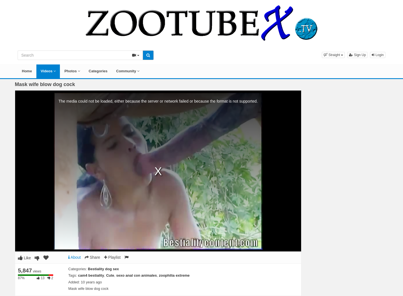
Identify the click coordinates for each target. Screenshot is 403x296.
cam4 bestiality (91, 275)
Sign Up (357, 55)
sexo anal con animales (136, 275)
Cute (110, 275)
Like (24, 258)
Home (27, 71)
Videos (48, 71)
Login (378, 55)
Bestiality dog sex (103, 269)
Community (127, 71)
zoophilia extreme (174, 275)
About (74, 257)
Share (92, 257)
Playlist (112, 257)
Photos (72, 71)
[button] (333, 55)
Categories (98, 71)
